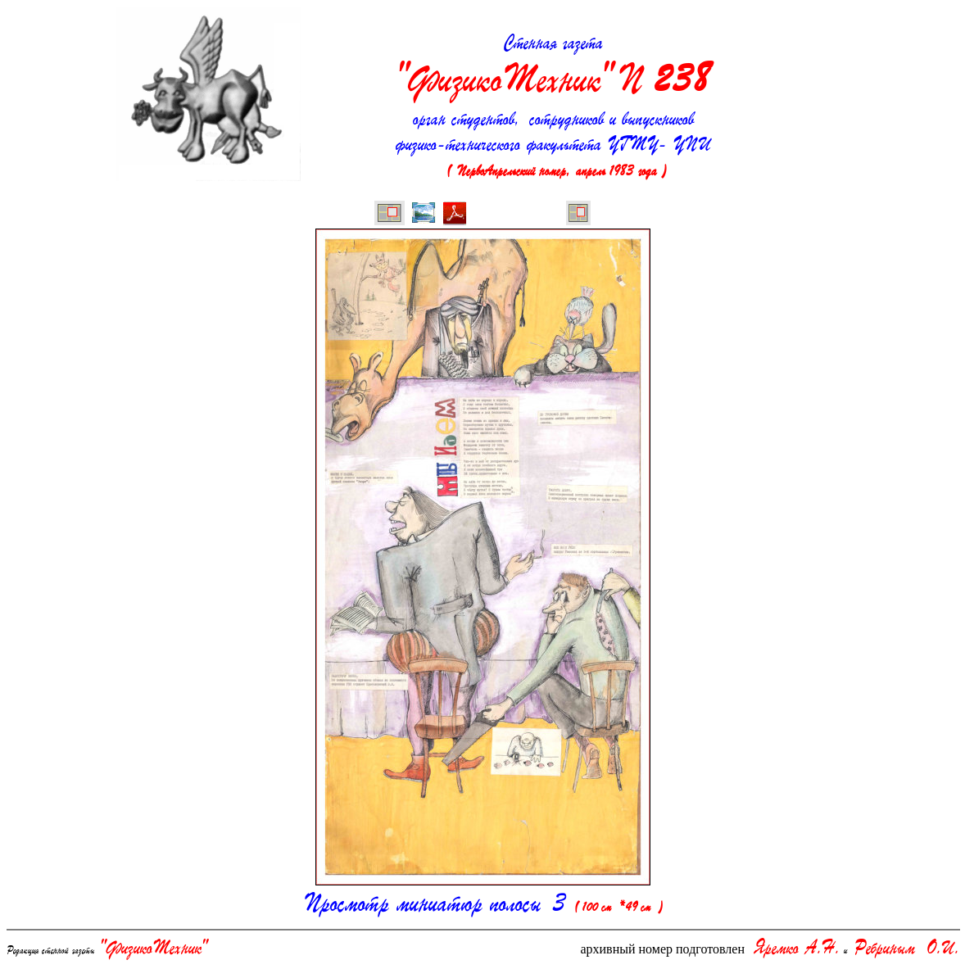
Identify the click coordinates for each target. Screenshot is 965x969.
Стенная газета (553, 69)
